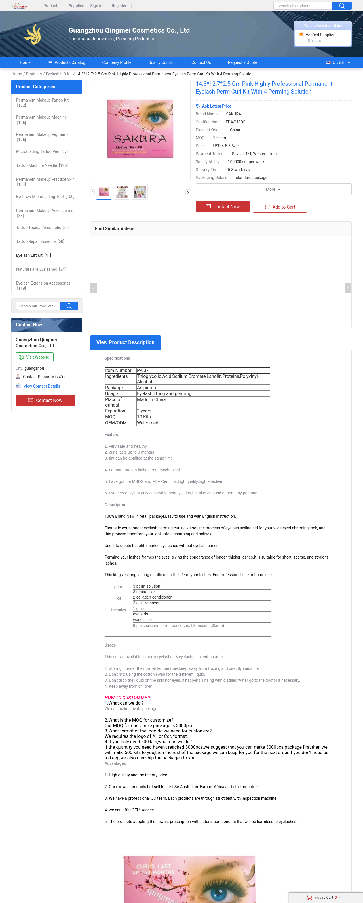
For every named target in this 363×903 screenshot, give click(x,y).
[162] (42, 103)
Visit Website (33, 357)
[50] (43, 227)
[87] (42, 151)
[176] (42, 137)
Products (51, 6)
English (335, 62)
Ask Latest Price (216, 106)
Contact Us (201, 62)
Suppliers (77, 6)
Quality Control (161, 62)
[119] (43, 286)
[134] (45, 182)
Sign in (96, 6)
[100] (45, 196)
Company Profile (117, 62)
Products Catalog (66, 62)
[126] (41, 120)
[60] (40, 241)
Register (119, 6)
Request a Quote (242, 62)
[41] (33, 255)
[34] (41, 269)
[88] (44, 213)
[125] (42, 165)
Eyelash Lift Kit (59, 74)
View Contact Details (42, 386)
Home (25, 62)
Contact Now (45, 400)
